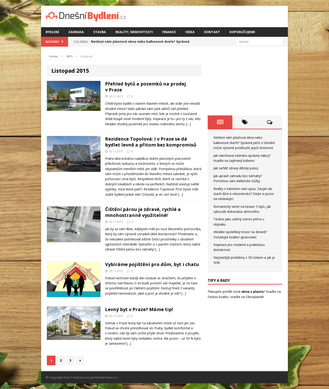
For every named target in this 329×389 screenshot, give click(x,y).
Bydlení (52, 32)
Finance (169, 32)
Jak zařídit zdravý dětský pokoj (235, 168)
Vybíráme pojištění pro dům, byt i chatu (152, 264)
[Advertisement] (245, 81)
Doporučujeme (242, 32)
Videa (190, 32)
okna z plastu (252, 291)
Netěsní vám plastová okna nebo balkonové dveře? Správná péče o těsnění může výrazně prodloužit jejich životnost (244, 142)
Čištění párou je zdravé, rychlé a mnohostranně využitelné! (143, 212)
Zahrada (76, 32)
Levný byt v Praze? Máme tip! (139, 309)
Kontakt (212, 32)
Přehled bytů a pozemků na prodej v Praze (145, 87)
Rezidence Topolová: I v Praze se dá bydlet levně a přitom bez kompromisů (150, 142)
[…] (188, 124)
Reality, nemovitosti (134, 32)
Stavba (99, 32)
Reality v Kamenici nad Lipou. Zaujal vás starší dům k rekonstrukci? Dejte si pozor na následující (243, 194)
